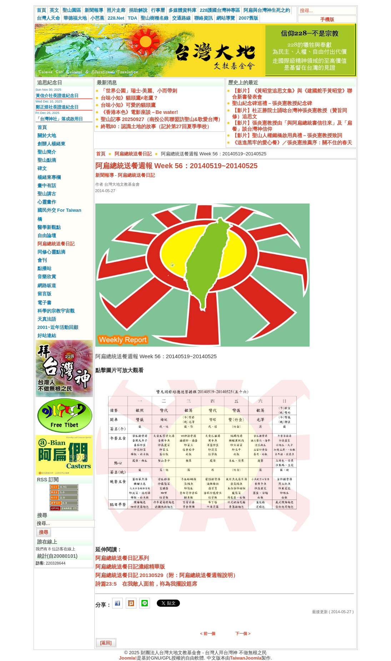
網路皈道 (46, 285)
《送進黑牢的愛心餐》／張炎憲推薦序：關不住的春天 (292, 142)
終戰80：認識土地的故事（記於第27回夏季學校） (156, 126)
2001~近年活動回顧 (58, 327)
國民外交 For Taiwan (59, 210)
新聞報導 (94, 10)
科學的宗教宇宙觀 (56, 311)
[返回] (106, 642)
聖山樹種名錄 (155, 18)
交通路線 (181, 18)
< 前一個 (207, 633)
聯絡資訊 (203, 18)
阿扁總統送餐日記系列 (122, 558)
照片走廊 (116, 10)
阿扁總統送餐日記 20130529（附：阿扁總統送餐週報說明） (167, 575)
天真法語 (46, 319)
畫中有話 (46, 185)
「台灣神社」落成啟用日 (59, 118)
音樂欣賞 (46, 276)
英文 (54, 10)
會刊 (42, 260)
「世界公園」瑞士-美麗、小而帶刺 (139, 91)
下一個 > (242, 633)
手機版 (327, 19)
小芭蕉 (97, 18)
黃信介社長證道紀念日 (57, 95)
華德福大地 (75, 18)
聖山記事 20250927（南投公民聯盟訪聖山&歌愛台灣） (162, 119)
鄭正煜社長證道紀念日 (57, 107)
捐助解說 (138, 10)
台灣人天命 (48, 18)
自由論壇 (46, 235)
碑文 (42, 168)
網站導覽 (225, 18)
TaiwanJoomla (246, 658)
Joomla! (128, 658)
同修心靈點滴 (51, 252)
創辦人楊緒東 (51, 143)
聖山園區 (71, 10)
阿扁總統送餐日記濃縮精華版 (130, 567)
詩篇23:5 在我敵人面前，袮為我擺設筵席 (146, 584)
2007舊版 (248, 18)
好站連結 (46, 335)
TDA (132, 18)
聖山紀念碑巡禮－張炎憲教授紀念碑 (272, 103)
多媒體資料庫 (182, 10)
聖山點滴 (46, 160)
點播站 (44, 268)
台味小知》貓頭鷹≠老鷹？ (130, 98)
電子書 (44, 302)
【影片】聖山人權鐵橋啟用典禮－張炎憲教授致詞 (287, 135)
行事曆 (158, 10)
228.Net (116, 18)
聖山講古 (46, 193)
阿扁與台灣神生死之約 (267, 10)
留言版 (44, 293)
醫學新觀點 (49, 227)
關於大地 (46, 135)
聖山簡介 (46, 152)
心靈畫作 (46, 202)
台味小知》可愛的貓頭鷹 (128, 105)
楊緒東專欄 (49, 177)
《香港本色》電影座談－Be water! (139, 112)
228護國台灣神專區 (220, 10)
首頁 (41, 10)
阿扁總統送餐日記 (56, 243)
